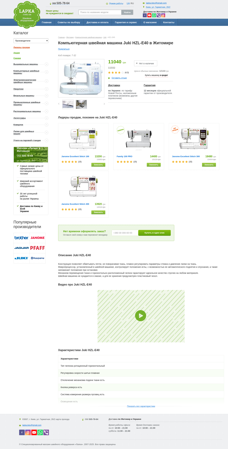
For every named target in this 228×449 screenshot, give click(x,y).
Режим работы (116, 3)
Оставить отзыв (119, 78)
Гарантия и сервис (126, 22)
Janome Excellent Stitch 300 (186, 156)
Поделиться (64, 49)
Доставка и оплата (97, 22)
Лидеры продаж (21, 47)
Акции (16, 53)
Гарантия (149, 85)
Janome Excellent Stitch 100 (75, 156)
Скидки (17, 58)
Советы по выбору (69, 22)
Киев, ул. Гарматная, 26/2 (158, 7)
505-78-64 (61, 3)
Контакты (168, 22)
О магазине (150, 22)
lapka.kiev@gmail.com (156, 3)
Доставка (114, 85)
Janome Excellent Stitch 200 (75, 204)
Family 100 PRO (124, 156)
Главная (46, 22)
